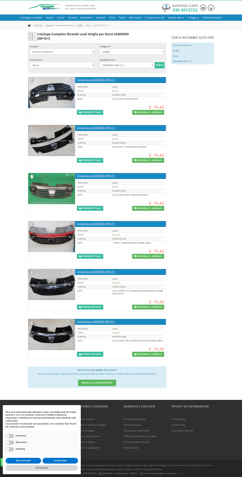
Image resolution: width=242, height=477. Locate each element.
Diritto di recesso (132, 424)
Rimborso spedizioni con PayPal (140, 436)
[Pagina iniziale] (29, 25)
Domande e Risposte (182, 430)
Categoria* (105, 46)
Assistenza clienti (185, 8)
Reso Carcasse (131, 447)
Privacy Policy (178, 419)
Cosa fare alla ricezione (88, 436)
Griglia (176, 50)
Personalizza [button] (42, 468)
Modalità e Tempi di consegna (91, 424)
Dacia (175, 56)
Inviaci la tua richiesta (97, 382)
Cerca (159, 65)
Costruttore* (36, 59)
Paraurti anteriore (182, 45)
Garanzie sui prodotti (134, 419)
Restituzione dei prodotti (136, 430)
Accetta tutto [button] (60, 460)
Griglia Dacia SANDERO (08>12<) (96, 80)
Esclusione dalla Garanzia (137, 442)
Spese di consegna (85, 430)
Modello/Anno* (108, 59)
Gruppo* (34, 46)
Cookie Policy (178, 424)
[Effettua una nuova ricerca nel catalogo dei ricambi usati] (37, 25)
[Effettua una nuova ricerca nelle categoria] (49, 25)
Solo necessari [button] (23, 460)
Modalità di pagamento (88, 447)
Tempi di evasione (85, 419)
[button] (90, 112)
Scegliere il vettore (85, 442)
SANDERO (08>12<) (183, 61)
